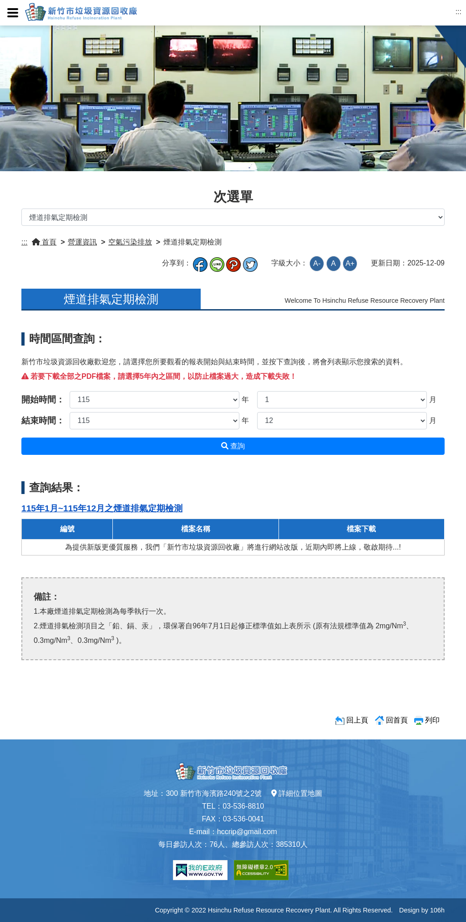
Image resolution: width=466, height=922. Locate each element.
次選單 (233, 196)
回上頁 (357, 720)
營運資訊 (82, 242)
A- (316, 263)
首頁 (44, 242)
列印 (432, 720)
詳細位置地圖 (296, 793)
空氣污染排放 (130, 242)
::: (458, 11)
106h (437, 910)
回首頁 (397, 720)
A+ (350, 263)
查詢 (233, 446)
